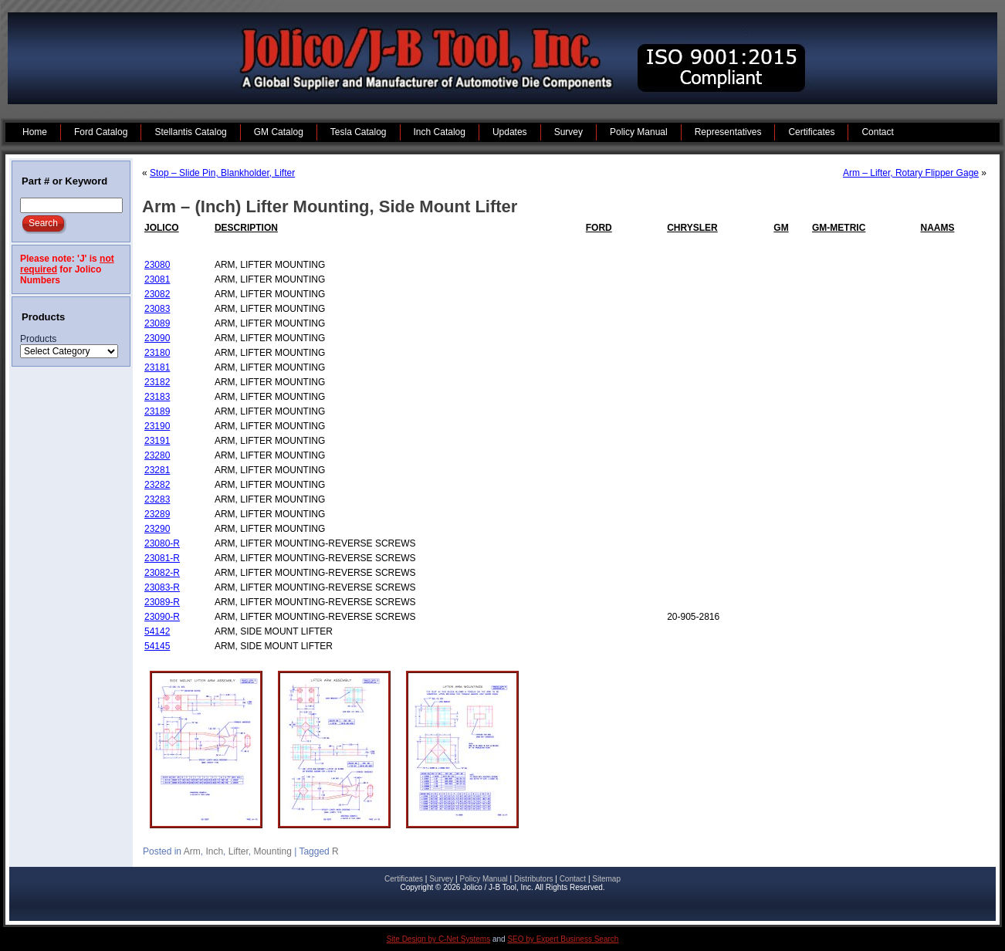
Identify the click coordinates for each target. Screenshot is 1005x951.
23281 (157, 470)
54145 (157, 646)
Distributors (533, 879)
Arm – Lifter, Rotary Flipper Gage (911, 173)
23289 (157, 514)
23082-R (162, 572)
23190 (157, 426)
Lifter (238, 851)
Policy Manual (483, 879)
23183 (157, 396)
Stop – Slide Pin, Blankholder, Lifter (222, 173)
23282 (157, 484)
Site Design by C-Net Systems (439, 939)
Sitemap (606, 879)
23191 (157, 440)
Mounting (272, 851)
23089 (157, 323)
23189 (157, 411)
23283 (157, 499)
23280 (157, 455)
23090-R (162, 616)
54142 (157, 631)
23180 (157, 352)
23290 (157, 528)
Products (38, 338)
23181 (157, 367)
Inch (214, 851)
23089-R (162, 602)
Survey (441, 879)
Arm (192, 851)
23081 (157, 279)
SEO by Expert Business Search (562, 939)
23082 (157, 294)
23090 (157, 338)
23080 (157, 264)
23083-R (162, 587)
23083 (157, 308)
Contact (573, 879)
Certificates (403, 879)
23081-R (162, 558)
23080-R (162, 543)
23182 (157, 382)
